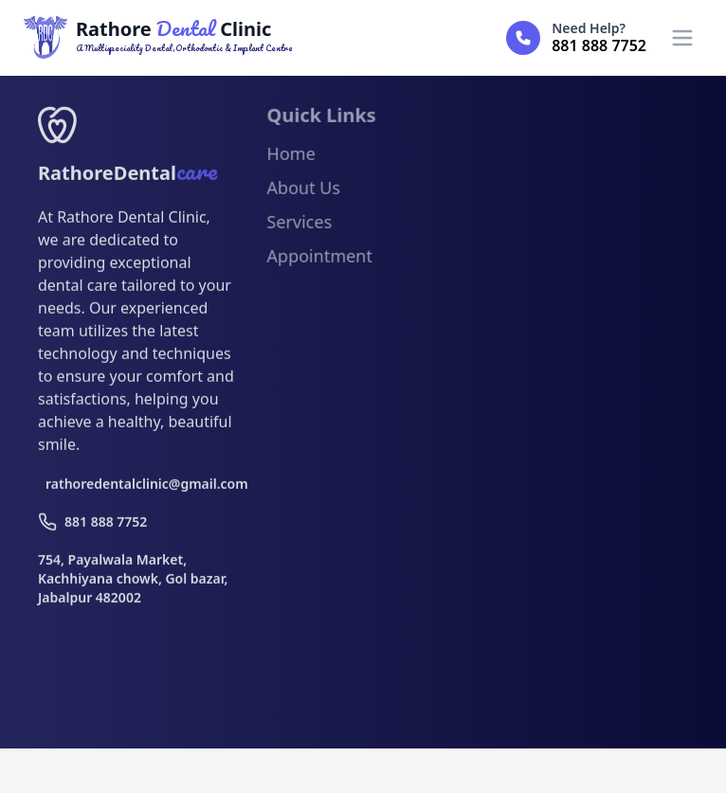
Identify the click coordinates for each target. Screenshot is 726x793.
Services (299, 225)
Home (290, 157)
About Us (303, 191)
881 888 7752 (92, 525)
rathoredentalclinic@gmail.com (139, 487)
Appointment (319, 259)
